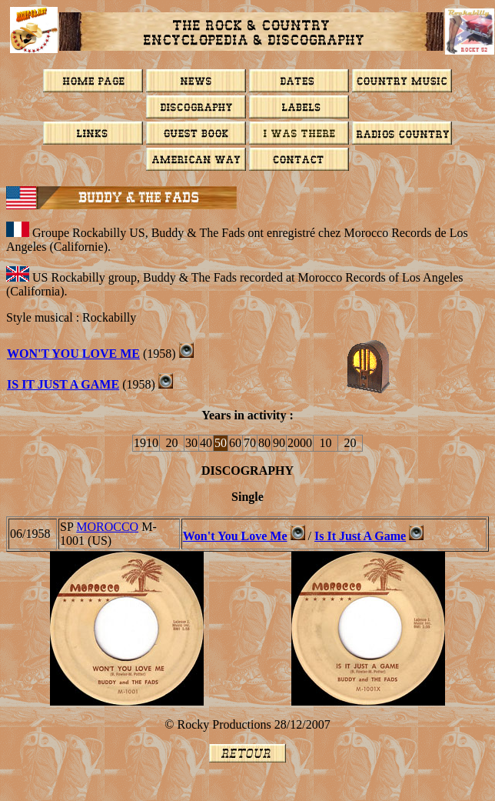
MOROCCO (107, 526)
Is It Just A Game (63, 384)
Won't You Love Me (235, 535)
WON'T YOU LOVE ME (73, 353)
